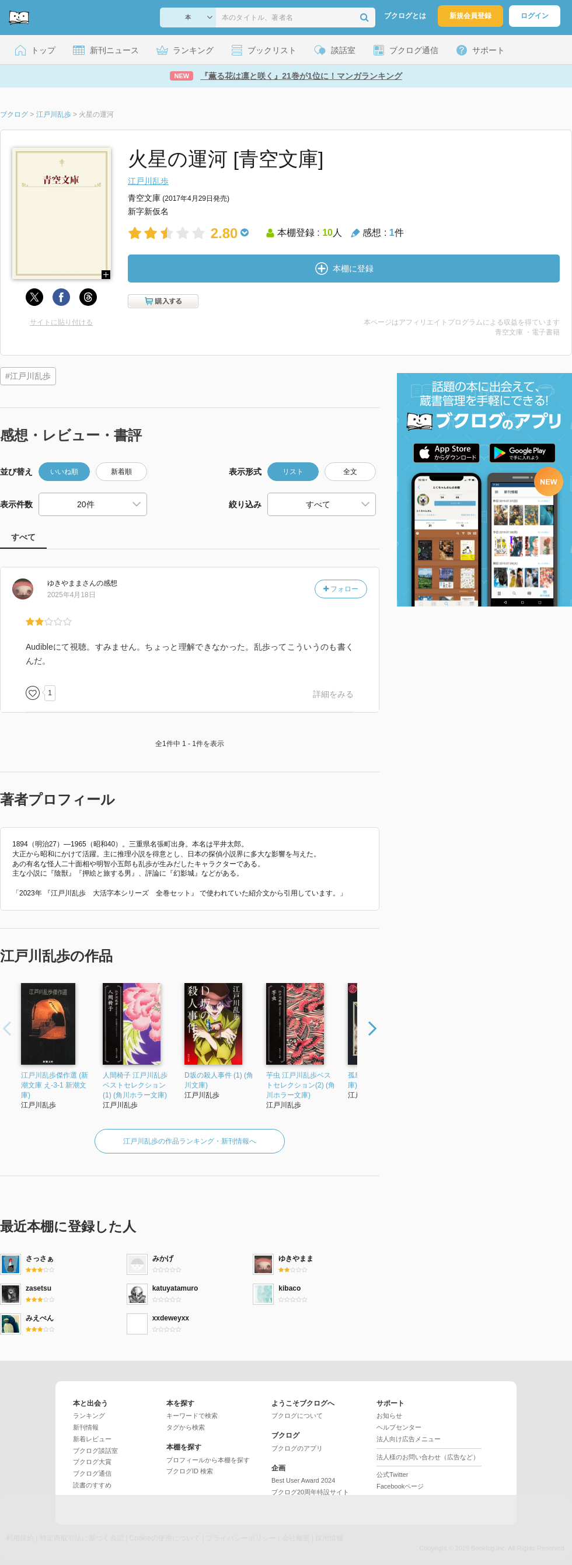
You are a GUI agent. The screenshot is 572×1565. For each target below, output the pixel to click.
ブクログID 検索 (189, 1471)
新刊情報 (86, 1427)
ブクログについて (297, 1415)
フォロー (340, 589)
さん (71, 583)
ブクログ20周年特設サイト (310, 1492)
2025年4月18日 (71, 595)
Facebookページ (400, 1486)
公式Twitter (392, 1474)
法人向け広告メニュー (408, 1438)
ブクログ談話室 (95, 1450)
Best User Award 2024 (303, 1480)
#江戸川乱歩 (28, 376)
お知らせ (389, 1415)
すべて (23, 537)
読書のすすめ (92, 1485)
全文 (350, 472)
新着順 (121, 472)
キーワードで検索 (192, 1415)
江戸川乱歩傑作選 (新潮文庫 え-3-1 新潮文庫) (54, 1085)
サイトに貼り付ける (61, 322)
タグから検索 (185, 1427)
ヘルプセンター (398, 1427)
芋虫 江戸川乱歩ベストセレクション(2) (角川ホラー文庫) (300, 1085)
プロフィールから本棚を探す (208, 1459)
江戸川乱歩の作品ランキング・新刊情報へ (189, 1141)
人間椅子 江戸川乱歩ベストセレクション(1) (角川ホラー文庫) (135, 1085)
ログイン (535, 16)
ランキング (89, 1415)
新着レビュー (92, 1438)
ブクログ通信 (92, 1473)
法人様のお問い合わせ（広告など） (427, 1457)
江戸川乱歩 (148, 181)
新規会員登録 (470, 16)
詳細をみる (333, 694)
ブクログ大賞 (92, 1461)
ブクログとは (405, 16)
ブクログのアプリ (297, 1448)
